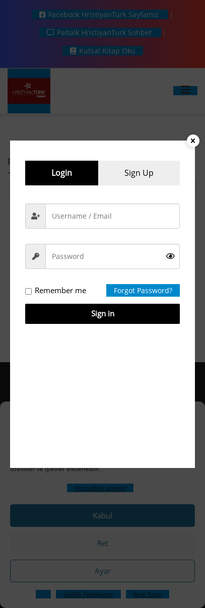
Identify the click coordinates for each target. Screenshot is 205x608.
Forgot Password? (143, 290)
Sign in (102, 313)
